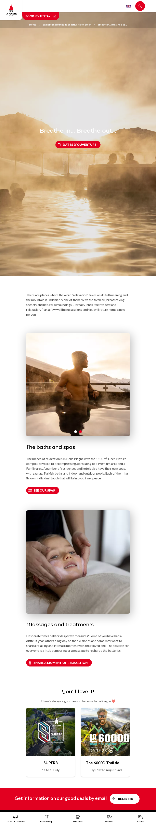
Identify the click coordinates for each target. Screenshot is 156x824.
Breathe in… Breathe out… (112, 24)
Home (34, 24)
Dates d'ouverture (79, 144)
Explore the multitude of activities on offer (69, 24)
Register (125, 799)
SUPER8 (50, 762)
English (128, 6)
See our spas (44, 490)
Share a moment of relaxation (61, 662)
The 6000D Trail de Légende (105, 762)
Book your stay (40, 16)
